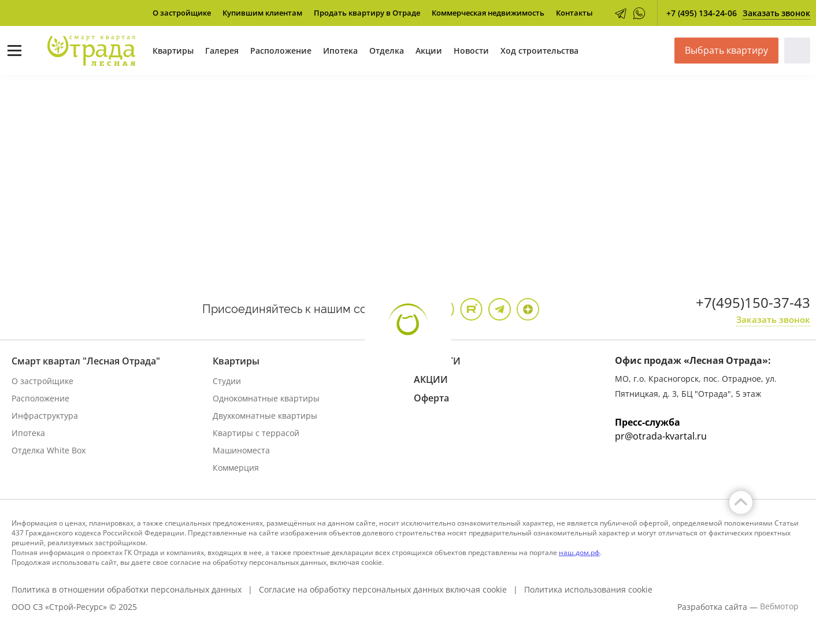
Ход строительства (539, 50)
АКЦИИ (431, 379)
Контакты (574, 13)
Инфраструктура (45, 415)
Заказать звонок (776, 13)
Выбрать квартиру (726, 50)
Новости (471, 50)
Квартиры (173, 50)
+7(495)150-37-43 (753, 302)
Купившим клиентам (262, 13)
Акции (429, 50)
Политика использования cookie (588, 590)
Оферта (431, 398)
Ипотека (340, 50)
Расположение (280, 50)
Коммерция (236, 467)
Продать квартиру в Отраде (367, 13)
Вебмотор (779, 606)
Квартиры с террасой (256, 432)
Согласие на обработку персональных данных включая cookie (383, 590)
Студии (227, 380)
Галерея (222, 50)
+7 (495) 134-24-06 (701, 13)
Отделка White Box (49, 450)
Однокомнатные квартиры (266, 398)
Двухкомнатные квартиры (265, 415)
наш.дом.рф (579, 552)
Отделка (386, 50)
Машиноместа (241, 450)
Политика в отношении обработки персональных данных (127, 590)
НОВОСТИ (437, 361)
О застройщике (182, 13)
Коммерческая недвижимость (488, 13)
